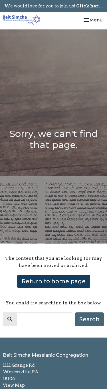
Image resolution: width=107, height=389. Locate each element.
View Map (14, 385)
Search (89, 319)
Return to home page (54, 281)
